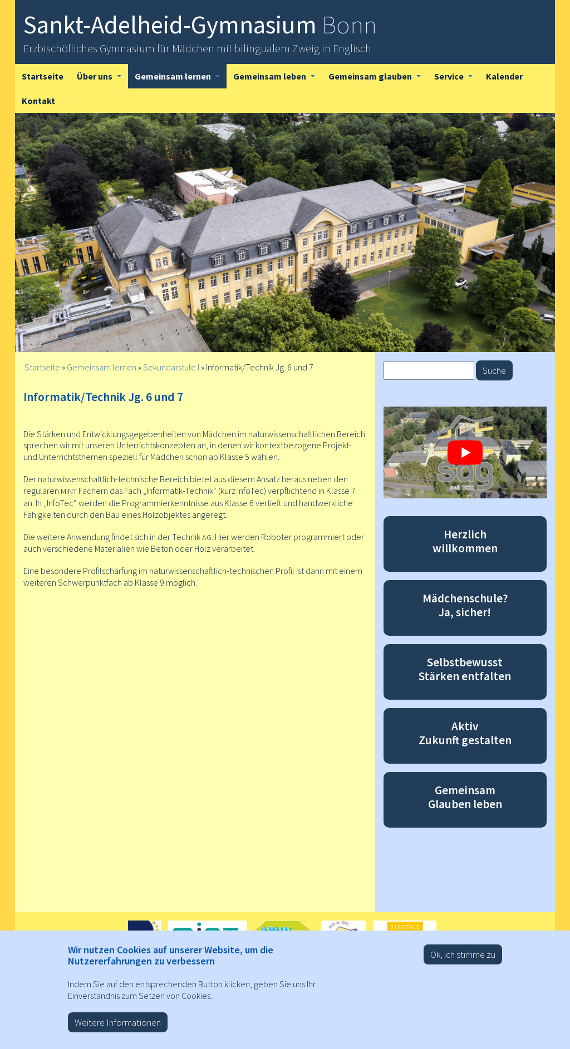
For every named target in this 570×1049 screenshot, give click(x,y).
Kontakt (38, 100)
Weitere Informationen (118, 1028)
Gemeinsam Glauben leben (465, 797)
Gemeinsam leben (277, 79)
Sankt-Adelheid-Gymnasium (200, 24)
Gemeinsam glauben (378, 79)
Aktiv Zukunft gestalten (465, 733)
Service (456, 79)
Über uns (102, 79)
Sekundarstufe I (171, 367)
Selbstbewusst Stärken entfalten (465, 669)
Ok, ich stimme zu (462, 960)
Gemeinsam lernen (181, 79)
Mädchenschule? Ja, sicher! (465, 605)
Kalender (504, 76)
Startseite (42, 76)
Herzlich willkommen (465, 541)
